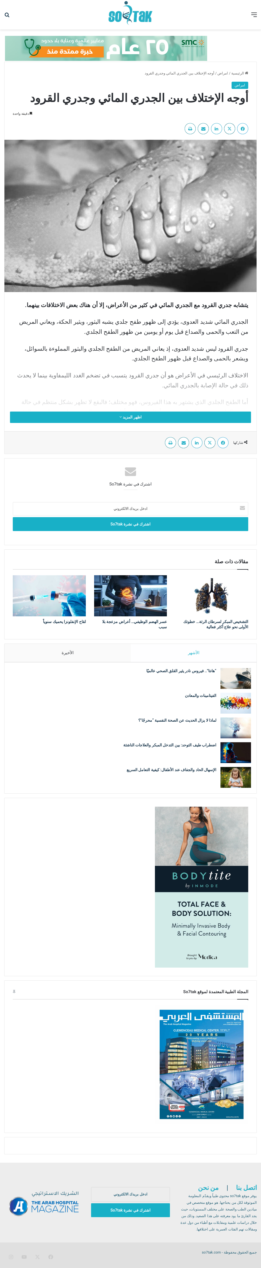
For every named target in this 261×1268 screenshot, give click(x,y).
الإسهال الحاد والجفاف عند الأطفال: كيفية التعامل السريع (169, 772)
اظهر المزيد (130, 417)
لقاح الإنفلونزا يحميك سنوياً (64, 621)
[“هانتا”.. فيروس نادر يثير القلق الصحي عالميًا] (233, 681)
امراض (222, 73)
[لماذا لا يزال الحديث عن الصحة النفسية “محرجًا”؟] (233, 730)
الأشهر (193, 652)
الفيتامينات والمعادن (197, 698)
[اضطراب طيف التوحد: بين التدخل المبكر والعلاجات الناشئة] (233, 755)
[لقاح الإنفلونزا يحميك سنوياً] (49, 595)
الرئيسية (239, 73)
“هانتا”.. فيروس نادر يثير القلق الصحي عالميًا (179, 673)
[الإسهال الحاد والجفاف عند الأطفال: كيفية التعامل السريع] (233, 780)
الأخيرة (68, 652)
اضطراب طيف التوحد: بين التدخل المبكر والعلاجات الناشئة (167, 748)
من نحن (208, 1193)
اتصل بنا (246, 1193)
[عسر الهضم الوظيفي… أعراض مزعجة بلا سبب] (130, 595)
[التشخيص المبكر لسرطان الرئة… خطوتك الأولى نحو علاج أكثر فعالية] (211, 595)
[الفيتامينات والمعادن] (233, 706)
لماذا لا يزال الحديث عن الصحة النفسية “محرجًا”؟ (174, 723)
